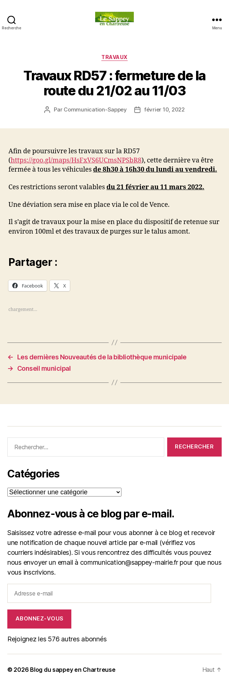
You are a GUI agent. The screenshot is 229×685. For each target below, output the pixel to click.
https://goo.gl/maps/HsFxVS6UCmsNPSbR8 (76, 160)
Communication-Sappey (95, 109)
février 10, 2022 (164, 109)
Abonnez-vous (39, 618)
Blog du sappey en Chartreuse (72, 669)
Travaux (114, 57)
